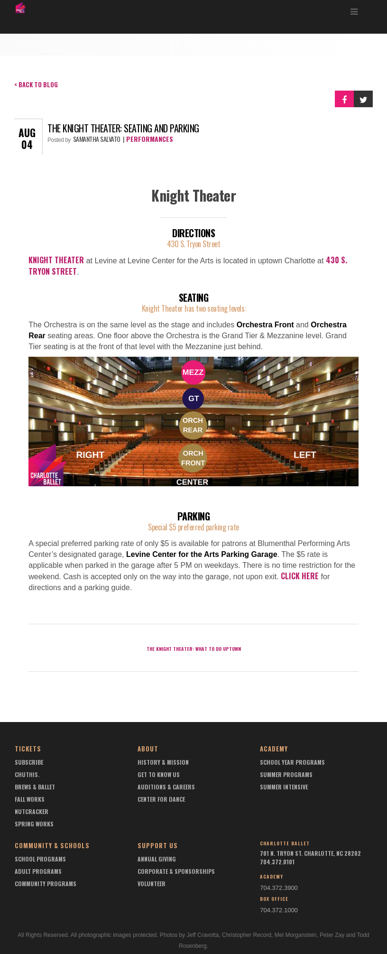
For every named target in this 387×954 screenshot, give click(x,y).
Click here (300, 576)
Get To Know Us (159, 774)
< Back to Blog (36, 84)
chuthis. (27, 774)
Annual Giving (157, 859)
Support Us (158, 845)
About (148, 748)
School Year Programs (292, 762)
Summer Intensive (284, 787)
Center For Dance (161, 799)
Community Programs (45, 884)
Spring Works (34, 824)
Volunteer (152, 884)
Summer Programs (286, 774)
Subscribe (29, 762)
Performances (149, 139)
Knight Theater (56, 260)
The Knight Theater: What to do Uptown (194, 648)
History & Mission (163, 762)
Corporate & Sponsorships (176, 871)
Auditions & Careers (166, 787)
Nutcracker (31, 811)
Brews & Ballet (35, 787)
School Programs (40, 859)
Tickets (28, 748)
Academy (274, 748)
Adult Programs (38, 871)
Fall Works (30, 799)
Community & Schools (52, 845)
